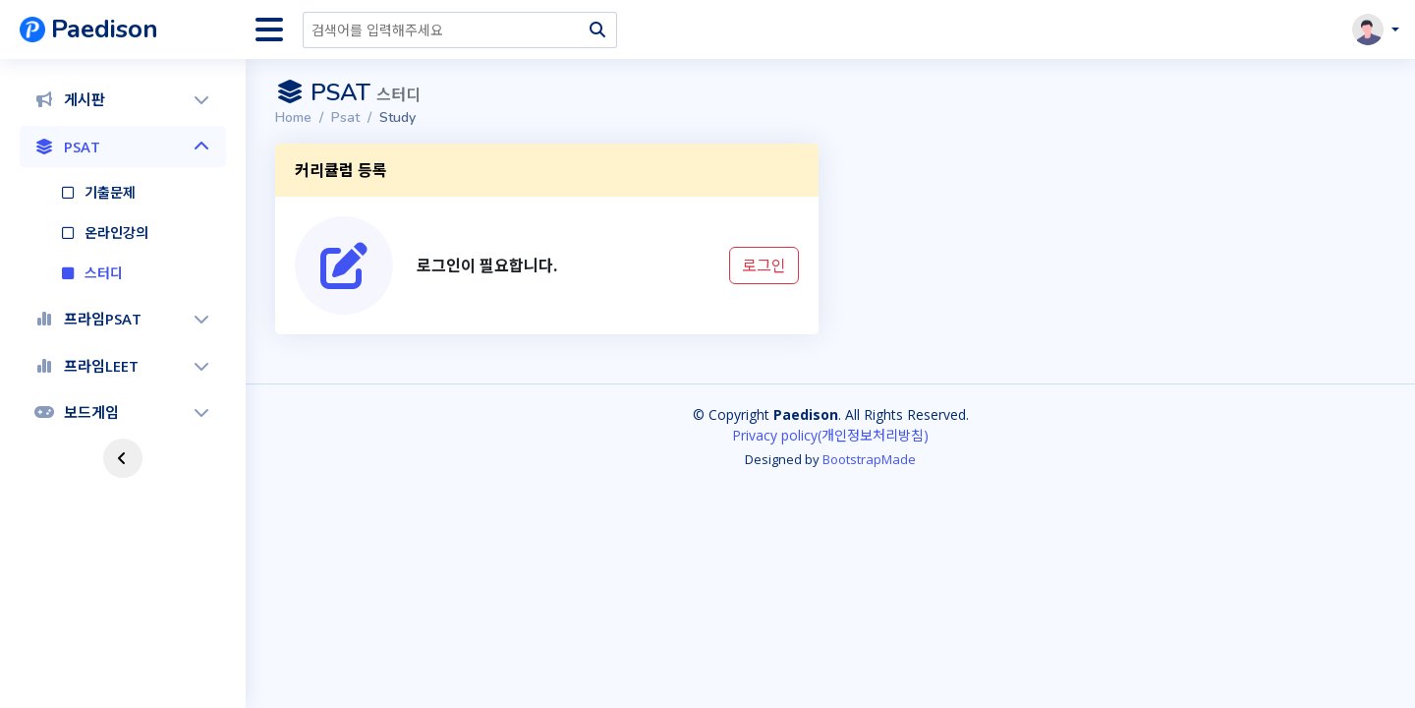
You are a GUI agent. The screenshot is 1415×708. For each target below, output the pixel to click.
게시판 (122, 99)
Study (397, 117)
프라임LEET (122, 366)
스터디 (104, 273)
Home (293, 117)
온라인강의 (116, 232)
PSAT (122, 146)
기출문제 (110, 192)
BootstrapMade (869, 459)
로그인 (764, 265)
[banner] (133, 29)
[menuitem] (123, 100)
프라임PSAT (122, 318)
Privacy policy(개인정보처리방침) (830, 435)
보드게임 (122, 412)
